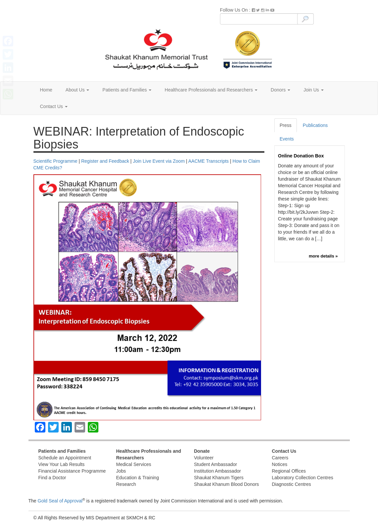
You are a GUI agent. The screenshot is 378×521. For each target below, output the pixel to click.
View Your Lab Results (61, 464)
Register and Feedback (105, 161)
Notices (280, 464)
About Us (77, 89)
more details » (323, 256)
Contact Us (54, 106)
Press (286, 125)
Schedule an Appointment (64, 457)
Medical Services (133, 464)
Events (287, 139)
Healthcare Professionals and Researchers (211, 89)
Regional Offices (289, 471)
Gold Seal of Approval (60, 500)
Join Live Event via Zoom (159, 161)
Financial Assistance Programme (72, 471)
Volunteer (204, 457)
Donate (202, 451)
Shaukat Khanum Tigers (218, 477)
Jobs (121, 471)
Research (126, 484)
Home (46, 89)
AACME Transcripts (208, 161)
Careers (280, 457)
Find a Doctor (52, 477)
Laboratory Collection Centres (302, 477)
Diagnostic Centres (291, 484)
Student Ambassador (215, 464)
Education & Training (137, 477)
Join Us (313, 89)
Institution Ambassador (217, 471)
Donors (280, 89)
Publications (315, 125)
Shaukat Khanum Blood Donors (226, 484)
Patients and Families (126, 89)
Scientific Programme (55, 161)
